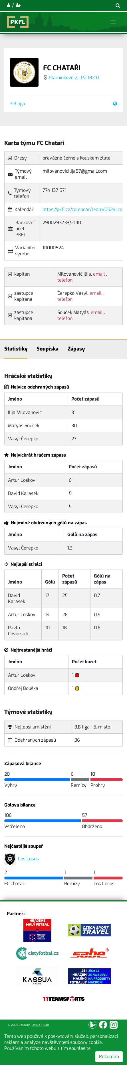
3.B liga (17, 104)
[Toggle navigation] (113, 22)
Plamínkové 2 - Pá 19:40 (74, 78)
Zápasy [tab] (76, 348)
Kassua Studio (40, 1025)
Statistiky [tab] (15, 348)
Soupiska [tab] (48, 348)
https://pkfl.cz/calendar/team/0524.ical (83, 209)
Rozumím (109, 1057)
